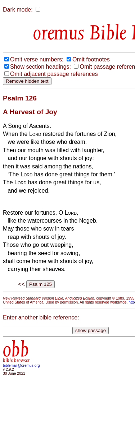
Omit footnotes (91, 59)
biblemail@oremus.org (21, 366)
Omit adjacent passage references (54, 74)
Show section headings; (40, 67)
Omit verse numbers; (36, 59)
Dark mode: (18, 10)
